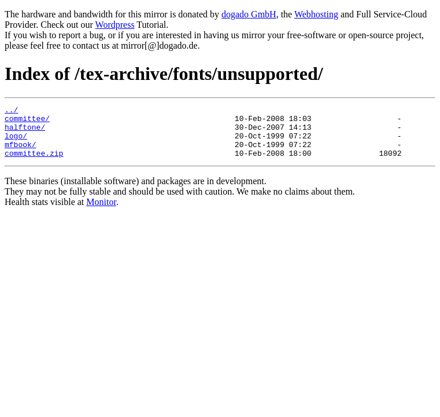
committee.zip (34, 163)
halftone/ (25, 132)
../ (11, 111)
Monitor (101, 212)
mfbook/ (20, 153)
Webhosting (316, 14)
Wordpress (115, 25)
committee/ (27, 121)
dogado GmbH (248, 14)
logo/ (16, 142)
